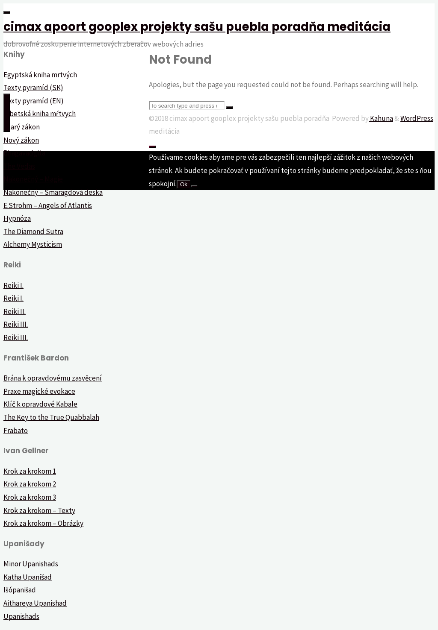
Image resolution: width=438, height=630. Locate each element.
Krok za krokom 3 (29, 497)
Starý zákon (21, 127)
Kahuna (381, 118)
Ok (183, 184)
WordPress (416, 118)
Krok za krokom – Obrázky (43, 523)
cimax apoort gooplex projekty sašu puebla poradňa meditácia (197, 26)
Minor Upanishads (30, 563)
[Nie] (194, 186)
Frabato (15, 430)
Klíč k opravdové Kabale (40, 404)
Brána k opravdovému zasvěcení (52, 378)
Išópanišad (19, 590)
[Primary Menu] (6, 113)
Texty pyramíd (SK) (33, 87)
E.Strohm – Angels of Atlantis (47, 205)
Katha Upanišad (27, 577)
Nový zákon (21, 140)
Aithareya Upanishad (35, 603)
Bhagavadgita (24, 153)
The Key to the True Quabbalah (51, 417)
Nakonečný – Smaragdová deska (53, 192)
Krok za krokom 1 (29, 471)
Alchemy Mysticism (32, 244)
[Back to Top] (152, 147)
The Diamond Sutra (33, 231)
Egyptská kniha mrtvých (40, 74)
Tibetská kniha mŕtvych (39, 113)
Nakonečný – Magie (33, 179)
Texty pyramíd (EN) (33, 100)
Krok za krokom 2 (29, 484)
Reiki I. (13, 285)
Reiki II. (14, 311)
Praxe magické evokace (39, 391)
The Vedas (19, 166)
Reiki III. (15, 324)
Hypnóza (17, 218)
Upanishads (21, 616)
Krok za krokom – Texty (39, 510)
